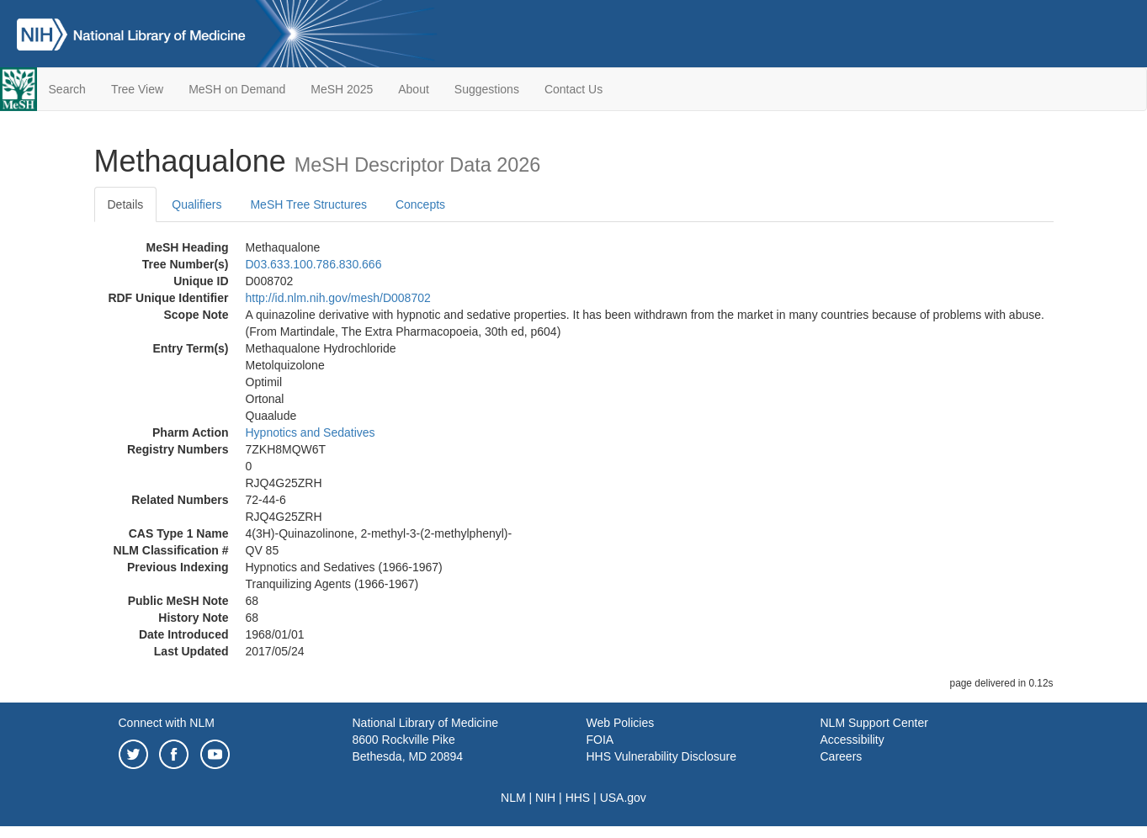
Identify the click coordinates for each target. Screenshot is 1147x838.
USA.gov (623, 797)
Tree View (137, 89)
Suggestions (486, 89)
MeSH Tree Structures (308, 204)
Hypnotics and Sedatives (310, 432)
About (413, 89)
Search (67, 89)
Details (126, 204)
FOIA (600, 739)
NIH (545, 797)
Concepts (420, 204)
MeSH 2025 (342, 89)
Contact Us (573, 89)
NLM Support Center (874, 722)
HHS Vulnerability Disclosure (661, 756)
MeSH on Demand (237, 89)
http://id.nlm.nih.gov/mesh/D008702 (338, 298)
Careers (841, 756)
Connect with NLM (167, 722)
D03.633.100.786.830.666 (314, 264)
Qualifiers (196, 204)
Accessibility (852, 739)
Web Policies (621, 722)
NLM (513, 797)
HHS (578, 797)
